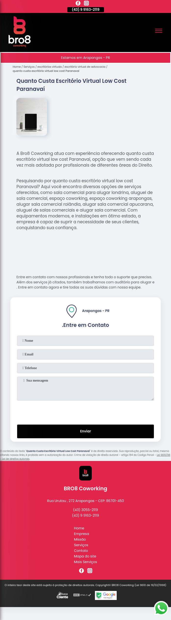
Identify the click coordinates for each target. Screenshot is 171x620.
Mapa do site (85, 556)
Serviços (81, 545)
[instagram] (86, 4)
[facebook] (78, 4)
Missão (80, 539)
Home (79, 528)
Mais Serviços (85, 561)
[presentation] (85, 411)
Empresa (81, 533)
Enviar (85, 431)
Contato (81, 550)
